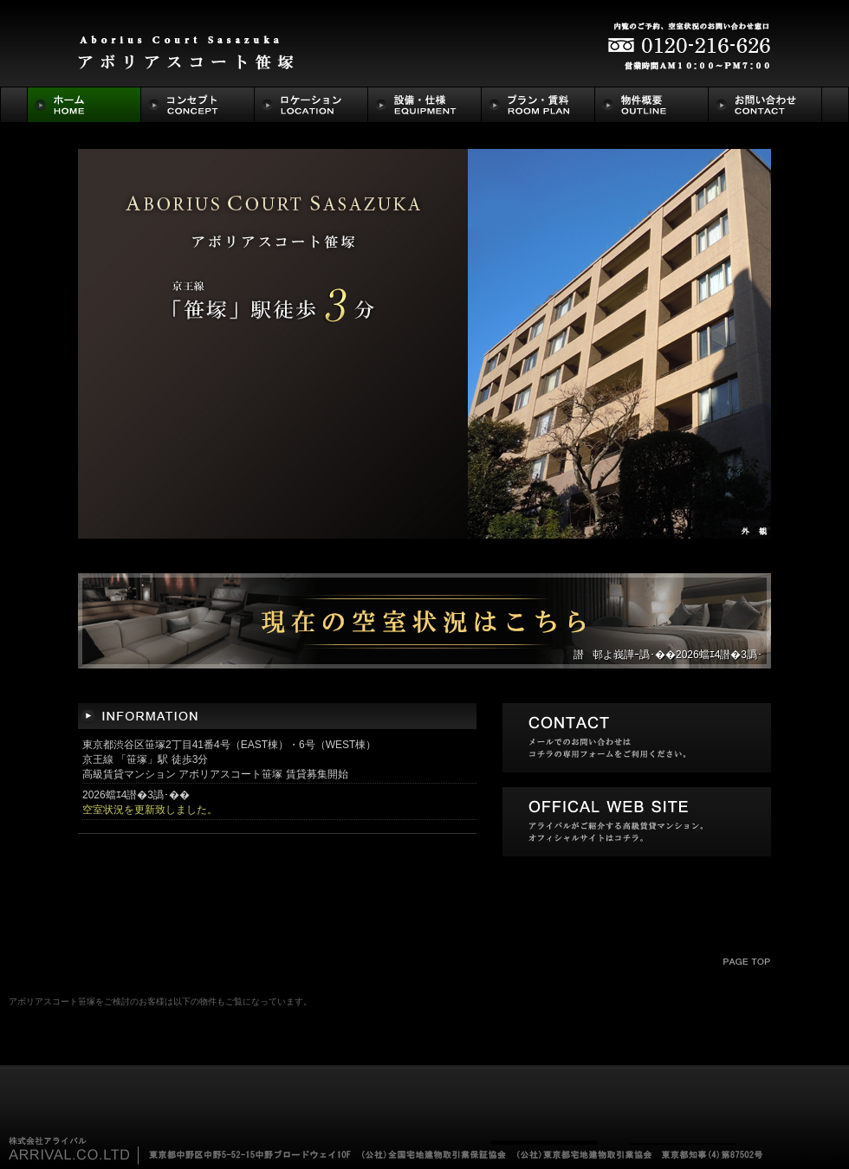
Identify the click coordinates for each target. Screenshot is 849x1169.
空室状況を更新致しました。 (149, 810)
